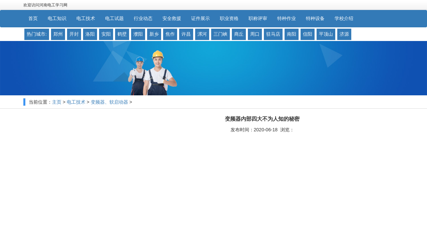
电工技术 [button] (85, 18)
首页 (33, 18)
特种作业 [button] (286, 18)
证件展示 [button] (200, 18)
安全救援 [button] (171, 18)
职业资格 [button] (229, 18)
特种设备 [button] (315, 18)
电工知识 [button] (57, 18)
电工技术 (76, 102)
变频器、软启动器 (109, 102)
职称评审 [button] (258, 18)
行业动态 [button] (143, 18)
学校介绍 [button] (344, 18)
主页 (56, 102)
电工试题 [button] (114, 18)
